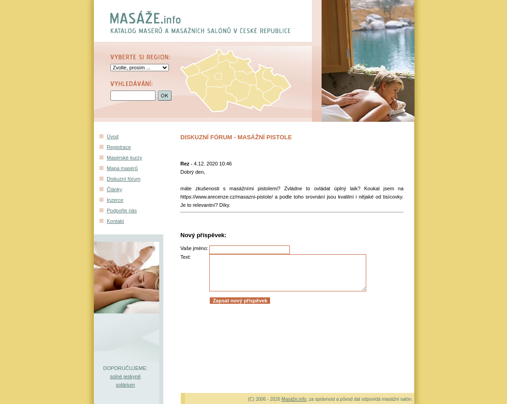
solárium (125, 384)
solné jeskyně (125, 376)
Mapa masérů (122, 168)
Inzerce (115, 200)
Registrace (119, 147)
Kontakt (115, 221)
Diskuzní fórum (123, 179)
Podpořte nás (122, 210)
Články (114, 189)
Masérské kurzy (124, 157)
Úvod (113, 136)
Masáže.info (294, 399)
